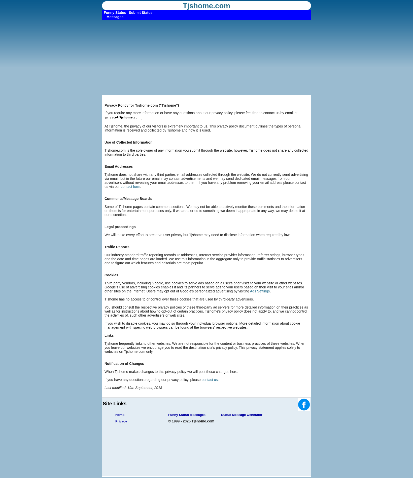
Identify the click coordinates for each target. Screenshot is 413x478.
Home (119, 415)
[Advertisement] (206, 57)
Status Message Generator (241, 415)
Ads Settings (260, 291)
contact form (130, 187)
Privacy (121, 421)
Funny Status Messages (186, 415)
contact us (210, 380)
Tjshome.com (206, 6)
